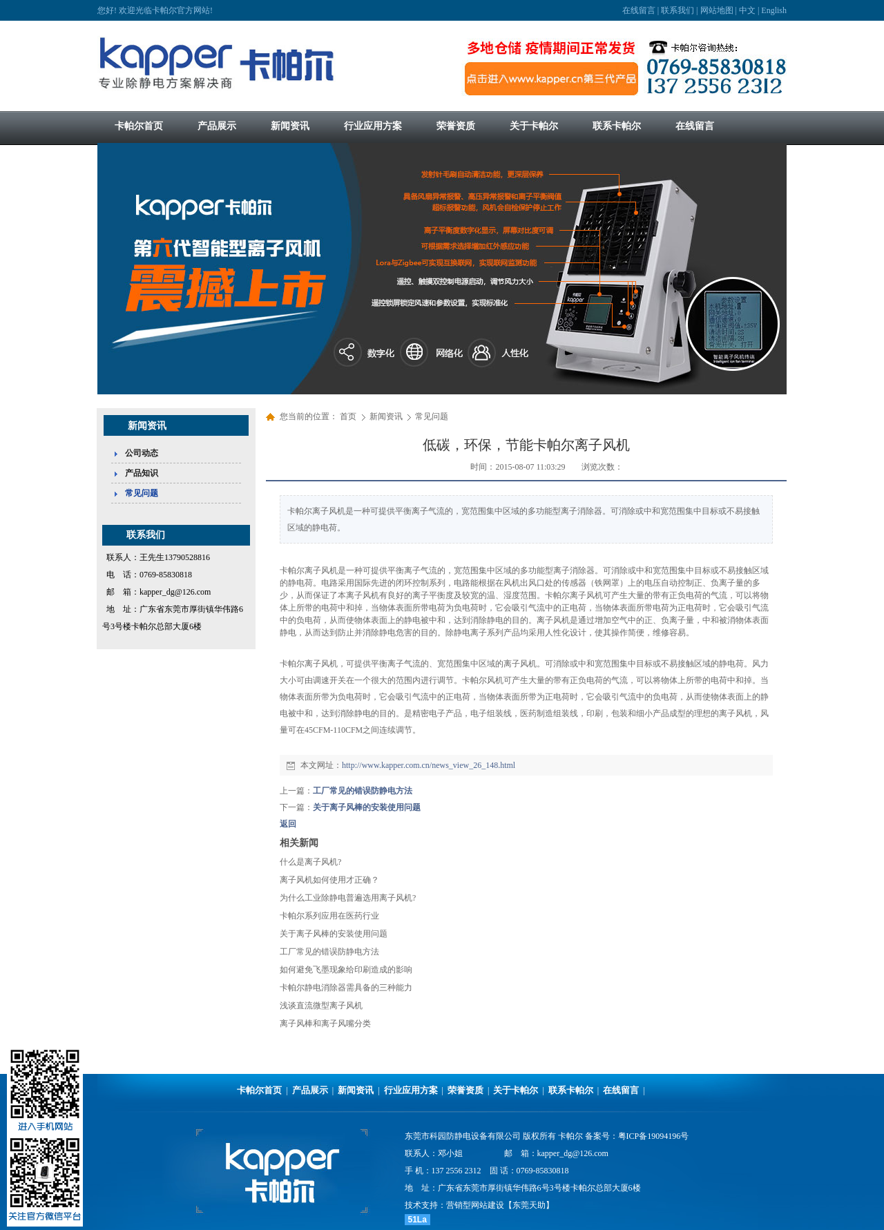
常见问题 (431, 416)
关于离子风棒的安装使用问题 (367, 807)
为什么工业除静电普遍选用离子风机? (348, 898)
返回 (288, 824)
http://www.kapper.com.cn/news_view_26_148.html (428, 765)
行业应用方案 (411, 1090)
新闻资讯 (387, 416)
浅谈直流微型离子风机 (321, 1005)
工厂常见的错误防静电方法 (362, 791)
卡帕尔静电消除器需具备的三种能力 (346, 987)
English (774, 10)
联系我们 (677, 10)
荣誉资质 (465, 1090)
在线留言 (638, 10)
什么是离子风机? (310, 862)
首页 (348, 416)
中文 (747, 10)
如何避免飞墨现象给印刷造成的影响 (346, 969)
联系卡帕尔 (570, 1090)
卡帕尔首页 (259, 1090)
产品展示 (310, 1090)
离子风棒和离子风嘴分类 (325, 1023)
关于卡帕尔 (515, 1090)
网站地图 (716, 10)
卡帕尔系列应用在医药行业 (329, 916)
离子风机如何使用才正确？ (329, 880)
